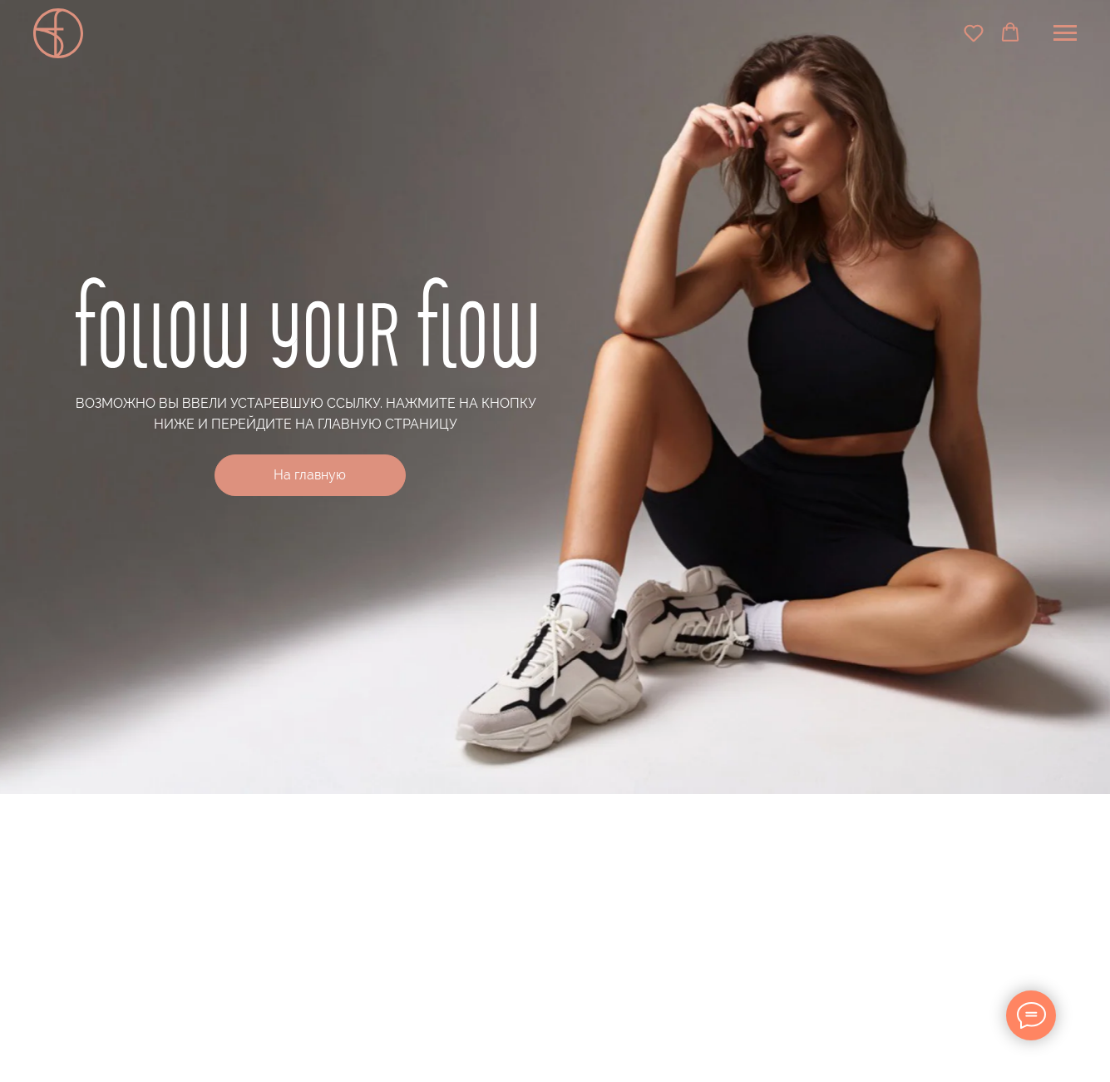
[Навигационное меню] (1065, 33)
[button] (974, 32)
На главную (310, 475)
